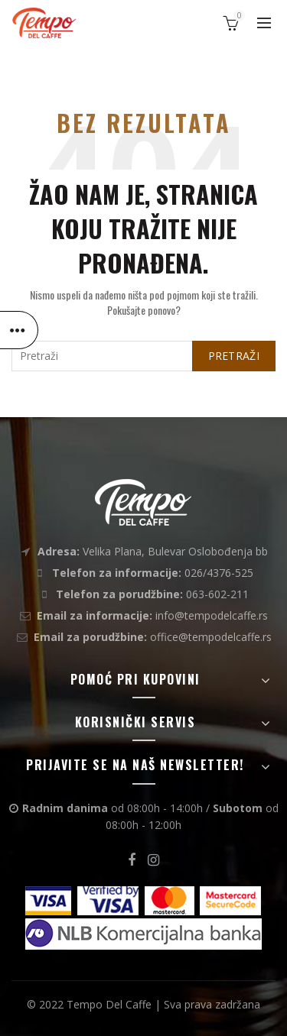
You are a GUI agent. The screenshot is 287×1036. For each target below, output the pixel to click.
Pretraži (233, 355)
